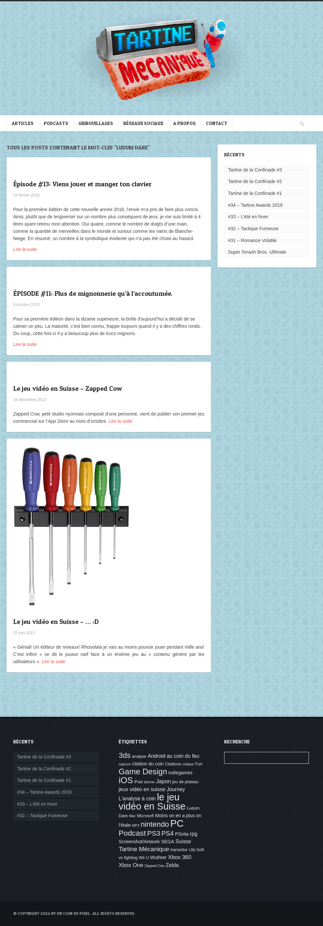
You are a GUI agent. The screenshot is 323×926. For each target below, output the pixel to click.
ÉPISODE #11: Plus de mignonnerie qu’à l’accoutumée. (93, 293)
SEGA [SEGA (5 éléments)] (167, 841)
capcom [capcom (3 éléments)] (125, 764)
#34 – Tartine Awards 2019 (255, 205)
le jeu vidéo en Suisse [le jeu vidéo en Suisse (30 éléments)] (152, 802)
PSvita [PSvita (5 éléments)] (182, 834)
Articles (23, 123)
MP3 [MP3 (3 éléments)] (135, 825)
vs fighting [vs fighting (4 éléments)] (128, 857)
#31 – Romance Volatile (252, 240)
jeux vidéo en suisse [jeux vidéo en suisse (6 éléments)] (142, 789)
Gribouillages (95, 123)
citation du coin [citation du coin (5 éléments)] (147, 763)
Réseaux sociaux (143, 123)
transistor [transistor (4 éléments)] (179, 850)
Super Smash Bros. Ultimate (257, 252)
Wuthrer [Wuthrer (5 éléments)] (158, 857)
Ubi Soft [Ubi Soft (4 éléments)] (196, 850)
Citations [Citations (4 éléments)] (173, 764)
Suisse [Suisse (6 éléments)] (183, 841)
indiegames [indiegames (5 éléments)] (180, 772)
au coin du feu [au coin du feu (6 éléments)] (183, 756)
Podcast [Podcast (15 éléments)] (132, 833)
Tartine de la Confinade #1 (255, 193)
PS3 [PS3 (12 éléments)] (153, 833)
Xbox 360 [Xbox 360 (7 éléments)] (179, 857)
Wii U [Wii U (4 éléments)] (144, 857)
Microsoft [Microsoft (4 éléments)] (145, 816)
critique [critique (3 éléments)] (188, 764)
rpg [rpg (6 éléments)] (193, 834)
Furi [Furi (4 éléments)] (198, 764)
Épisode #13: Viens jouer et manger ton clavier (82, 184)
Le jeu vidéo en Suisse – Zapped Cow (67, 388)
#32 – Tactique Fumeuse (253, 228)
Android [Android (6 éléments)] (156, 756)
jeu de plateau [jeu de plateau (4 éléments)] (185, 782)
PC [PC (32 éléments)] (177, 823)
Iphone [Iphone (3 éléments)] (149, 782)
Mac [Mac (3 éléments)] (132, 816)
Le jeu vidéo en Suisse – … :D (56, 622)
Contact (216, 123)
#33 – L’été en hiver (248, 216)
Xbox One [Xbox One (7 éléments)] (131, 865)
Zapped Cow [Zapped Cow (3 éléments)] (154, 866)
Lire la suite (25, 249)
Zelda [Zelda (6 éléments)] (172, 865)
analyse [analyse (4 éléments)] (139, 756)
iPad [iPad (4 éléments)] (138, 782)
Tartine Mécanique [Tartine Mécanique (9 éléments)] (144, 849)
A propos (184, 123)
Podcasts (56, 123)
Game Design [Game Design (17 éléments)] (143, 771)
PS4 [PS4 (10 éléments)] (168, 833)
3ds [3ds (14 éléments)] (125, 755)
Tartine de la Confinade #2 (255, 181)
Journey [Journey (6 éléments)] (175, 789)
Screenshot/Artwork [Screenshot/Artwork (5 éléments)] (139, 841)
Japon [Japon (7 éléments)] (163, 781)
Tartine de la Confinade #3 (255, 169)
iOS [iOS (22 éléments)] (126, 780)
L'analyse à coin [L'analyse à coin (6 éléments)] (137, 798)
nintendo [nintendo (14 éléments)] (155, 824)
